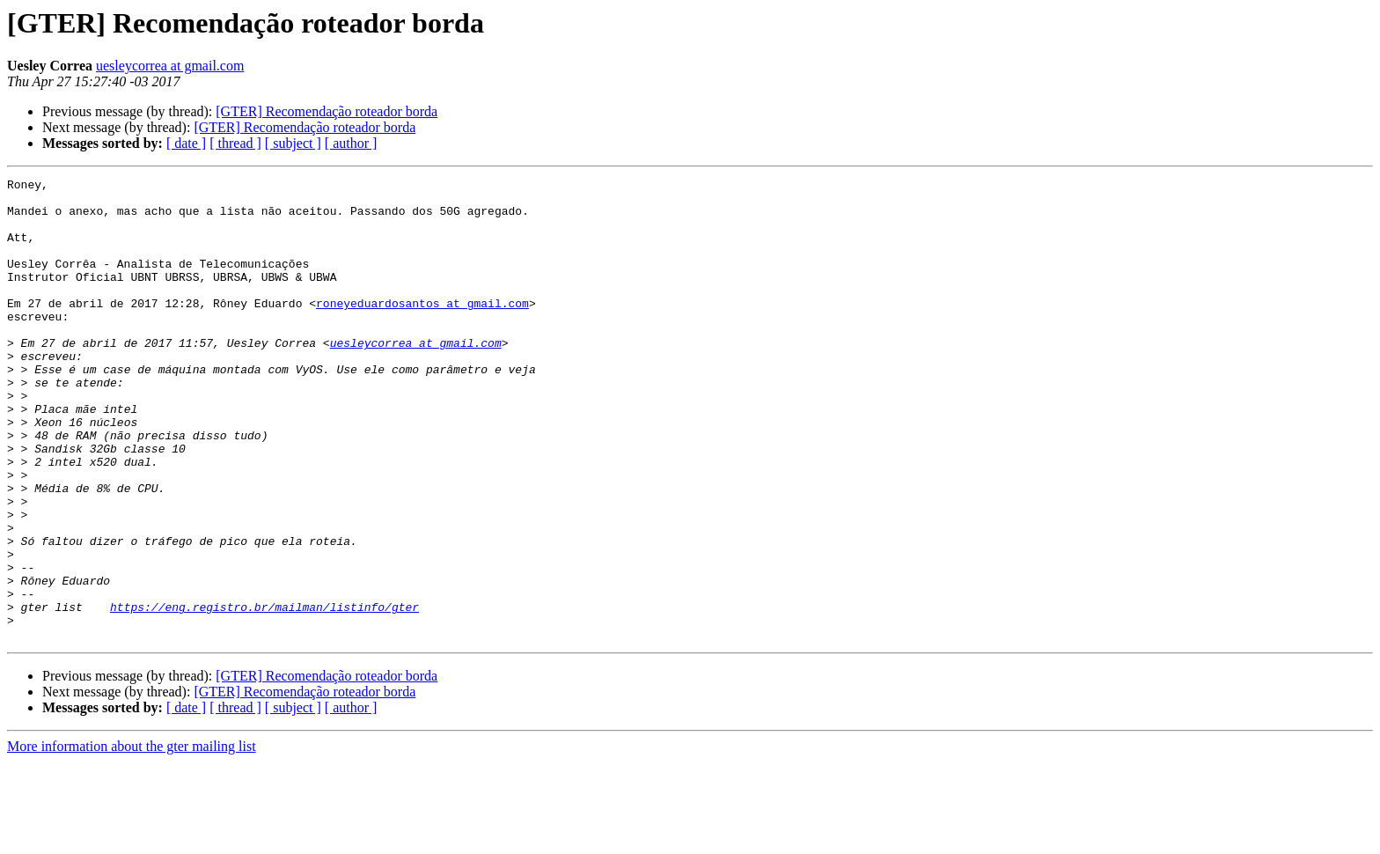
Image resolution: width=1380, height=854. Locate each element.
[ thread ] (235, 143)
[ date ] (186, 143)
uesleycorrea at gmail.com (170, 65)
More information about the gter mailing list (131, 838)
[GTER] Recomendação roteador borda (326, 111)
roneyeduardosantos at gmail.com (422, 329)
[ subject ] (293, 143)
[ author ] (351, 143)
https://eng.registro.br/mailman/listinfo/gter (264, 694)
